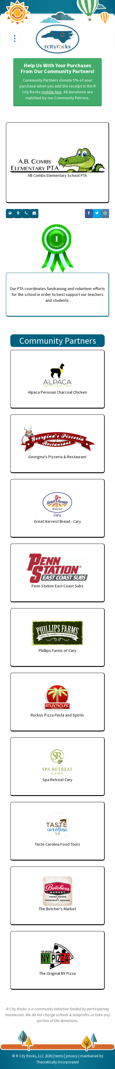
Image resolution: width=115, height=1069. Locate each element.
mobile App (52, 92)
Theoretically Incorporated (57, 1062)
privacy (72, 1055)
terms (59, 1055)
